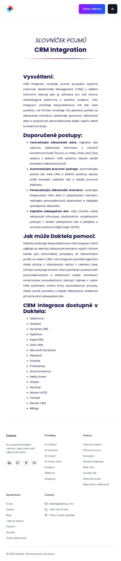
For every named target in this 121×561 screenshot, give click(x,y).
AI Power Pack (53, 461)
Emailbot (49, 467)
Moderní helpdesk (93, 461)
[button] (112, 9)
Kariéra (10, 509)
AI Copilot (50, 455)
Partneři (10, 526)
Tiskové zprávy (15, 520)
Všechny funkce (92, 444)
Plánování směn (92, 478)
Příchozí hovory (92, 450)
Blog (8, 515)
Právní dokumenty (16, 537)
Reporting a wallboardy (96, 484)
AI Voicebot (51, 450)
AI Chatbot (51, 444)
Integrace (50, 478)
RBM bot (50, 473)
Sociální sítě (89, 473)
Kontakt (10, 532)
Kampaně (88, 455)
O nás (9, 503)
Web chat (88, 467)
